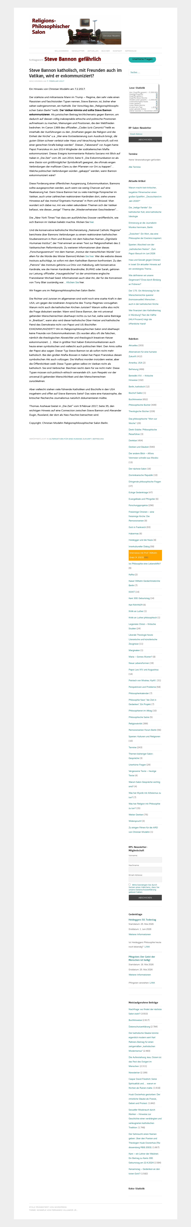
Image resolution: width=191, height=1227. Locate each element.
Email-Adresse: (136, 875)
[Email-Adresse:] (145, 134)
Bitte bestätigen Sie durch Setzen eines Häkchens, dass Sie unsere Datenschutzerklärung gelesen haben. (144, 888)
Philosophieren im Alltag (140, 710)
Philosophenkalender (139, 693)
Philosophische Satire (139, 717)
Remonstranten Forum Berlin (143, 730)
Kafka (131, 574)
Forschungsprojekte (138, 505)
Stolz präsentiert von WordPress (48, 1207)
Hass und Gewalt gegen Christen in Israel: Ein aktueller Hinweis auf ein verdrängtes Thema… (145, 264)
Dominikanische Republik (141, 475)
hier (92, 222)
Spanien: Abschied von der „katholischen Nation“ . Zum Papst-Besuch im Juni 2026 (142, 249)
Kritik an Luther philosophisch (143, 617)
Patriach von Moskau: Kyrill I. (142, 680)
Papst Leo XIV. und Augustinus (144, 669)
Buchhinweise (135, 399)
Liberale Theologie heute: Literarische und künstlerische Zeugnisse (143, 639)
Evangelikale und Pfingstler (142, 499)
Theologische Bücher (139, 411)
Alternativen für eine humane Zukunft (70, 439)
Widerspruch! (135, 821)
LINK (147, 947)
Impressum (130, 51)
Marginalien (134, 650)
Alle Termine (135, 167)
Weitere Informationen (140, 934)
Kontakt (117, 51)
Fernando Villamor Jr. (64, 1210)
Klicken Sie (72, 282)
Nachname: (134, 865)
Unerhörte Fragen (142, 59)
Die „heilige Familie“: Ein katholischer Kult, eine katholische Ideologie (145, 212)
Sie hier (89, 256)
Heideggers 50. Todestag (142, 919)
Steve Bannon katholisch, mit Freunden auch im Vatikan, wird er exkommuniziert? (75, 72)
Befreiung (98, 439)
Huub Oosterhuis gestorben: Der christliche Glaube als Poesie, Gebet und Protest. (144, 1099)
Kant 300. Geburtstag (139, 598)
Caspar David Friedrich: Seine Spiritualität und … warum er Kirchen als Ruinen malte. (143, 1083)
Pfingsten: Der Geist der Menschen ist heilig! (142, 958)
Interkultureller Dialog (139, 546)
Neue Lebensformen (139, 663)
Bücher (106, 51)
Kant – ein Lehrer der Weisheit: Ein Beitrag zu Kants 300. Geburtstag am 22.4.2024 (144, 1158)
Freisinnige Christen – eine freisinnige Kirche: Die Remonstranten (141, 516)
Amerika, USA (135, 363)
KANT (132, 592)
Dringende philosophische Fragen (145, 481)
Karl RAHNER (136, 605)
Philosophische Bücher (140, 405)
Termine (132, 747)
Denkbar (133, 440)
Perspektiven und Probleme (142, 687)
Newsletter (78, 51)
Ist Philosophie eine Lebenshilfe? (145, 563)
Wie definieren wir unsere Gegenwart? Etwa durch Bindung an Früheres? (145, 280)
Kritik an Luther (136, 611)
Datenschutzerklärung (139, 1026)
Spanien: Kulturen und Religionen (144, 736)
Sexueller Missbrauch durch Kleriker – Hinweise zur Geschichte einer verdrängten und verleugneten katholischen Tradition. (145, 1119)
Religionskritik (135, 723)
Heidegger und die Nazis (141, 540)
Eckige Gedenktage (138, 492)
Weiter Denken (136, 814)
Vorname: (133, 855)
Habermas (134, 533)
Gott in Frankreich (137, 527)
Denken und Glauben (139, 447)
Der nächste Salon (137, 469)
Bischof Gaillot (136, 393)
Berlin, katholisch (137, 386)
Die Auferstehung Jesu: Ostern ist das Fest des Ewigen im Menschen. (145, 1062)
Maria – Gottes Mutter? (140, 656)
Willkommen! (62, 51)
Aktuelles (93, 51)
